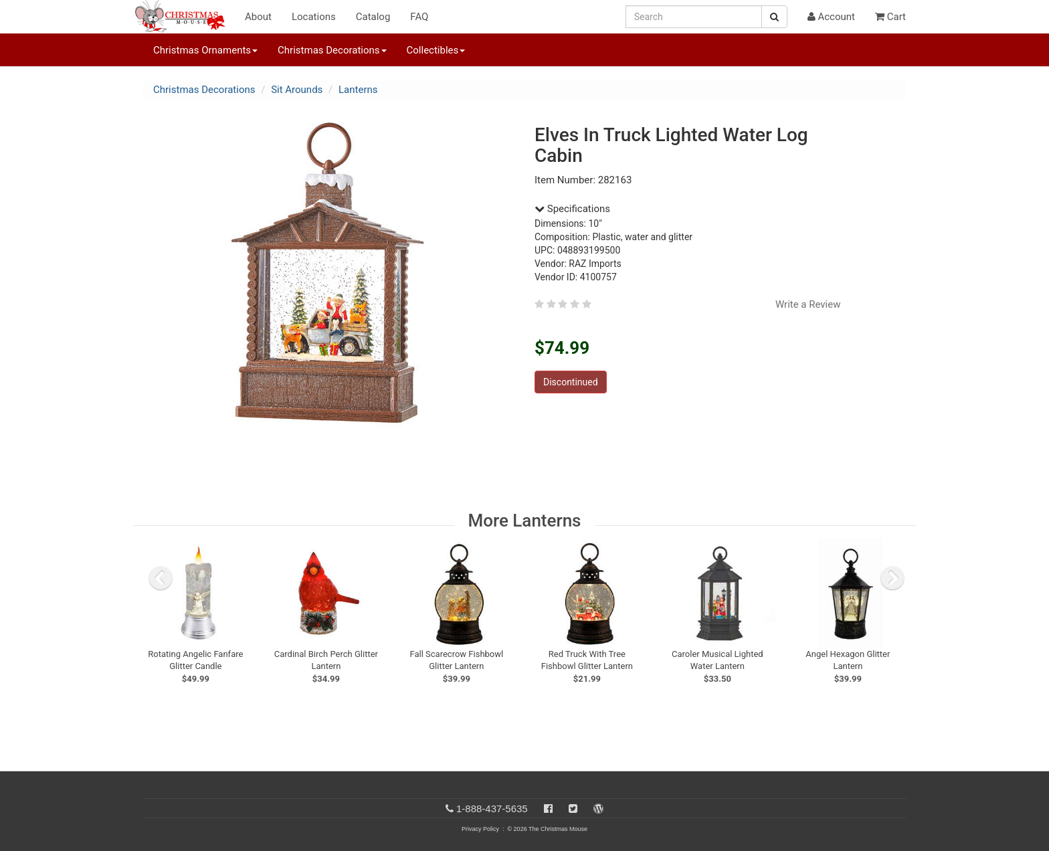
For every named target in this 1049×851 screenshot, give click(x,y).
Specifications (572, 209)
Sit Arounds (296, 90)
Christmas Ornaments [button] (205, 50)
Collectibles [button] (436, 50)
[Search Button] (774, 16)
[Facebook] (548, 808)
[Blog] (598, 808)
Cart (890, 17)
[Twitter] (573, 808)
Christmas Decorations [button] (332, 50)
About (258, 17)
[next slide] (892, 578)
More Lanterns (524, 520)
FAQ (419, 17)
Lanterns (358, 90)
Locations (314, 17)
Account (831, 17)
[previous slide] (160, 578)
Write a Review (808, 304)
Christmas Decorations (204, 90)
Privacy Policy (480, 829)
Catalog (373, 17)
